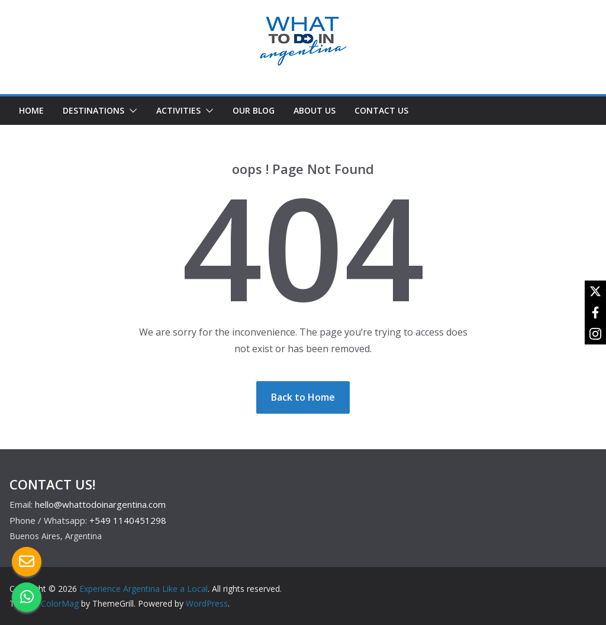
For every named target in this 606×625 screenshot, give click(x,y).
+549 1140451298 (127, 520)
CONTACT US (381, 110)
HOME (31, 110)
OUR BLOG (254, 110)
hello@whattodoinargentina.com (100, 504)
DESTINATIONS (93, 110)
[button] (130, 110)
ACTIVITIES (178, 110)
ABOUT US (315, 110)
